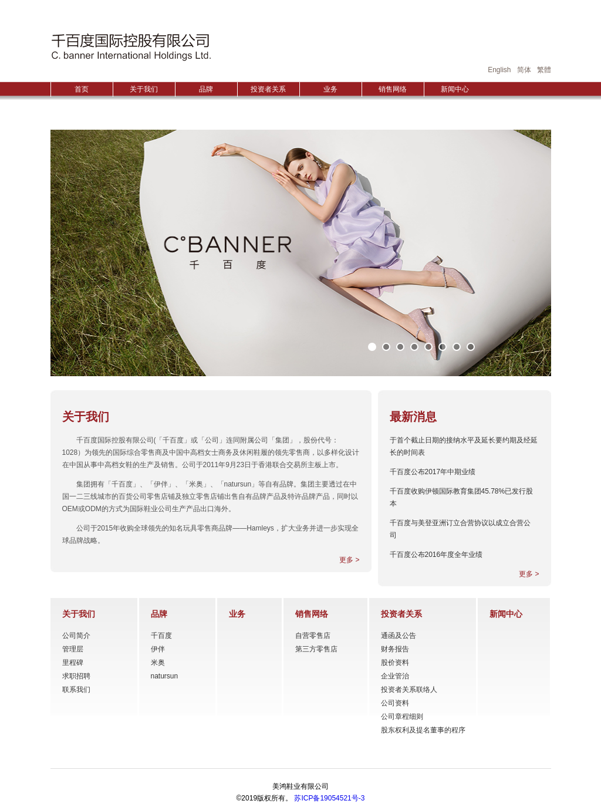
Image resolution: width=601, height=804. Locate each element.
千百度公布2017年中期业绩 (433, 472)
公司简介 (76, 635)
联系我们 (76, 689)
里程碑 (72, 662)
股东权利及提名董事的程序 (423, 730)
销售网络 (393, 89)
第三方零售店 (316, 649)
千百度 (161, 635)
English (499, 70)
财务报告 (395, 649)
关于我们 (144, 89)
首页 (82, 89)
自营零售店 (312, 635)
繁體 (544, 70)
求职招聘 (76, 676)
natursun (164, 676)
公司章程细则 (402, 716)
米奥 (158, 662)
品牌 (206, 89)
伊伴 (158, 649)
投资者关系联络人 (409, 689)
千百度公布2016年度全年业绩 (436, 554)
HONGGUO (130, 47)
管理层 (72, 649)
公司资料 (395, 703)
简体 (524, 70)
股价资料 (395, 662)
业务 (330, 89)
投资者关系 (268, 89)
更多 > (349, 560)
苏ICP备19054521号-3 (329, 798)
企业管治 (395, 676)
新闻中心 (455, 89)
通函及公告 (398, 635)
